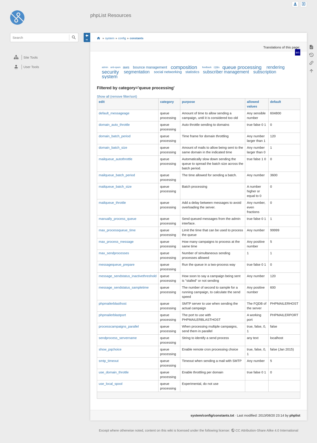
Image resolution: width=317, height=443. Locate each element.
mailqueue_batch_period (117, 175)
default (275, 102)
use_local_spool (110, 384)
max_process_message (116, 241)
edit (102, 102)
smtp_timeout (108, 361)
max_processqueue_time (117, 230)
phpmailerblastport (112, 315)
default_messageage (114, 113)
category (167, 102)
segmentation (137, 71)
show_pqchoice (110, 349)
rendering (275, 67)
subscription (264, 71)
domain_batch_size (113, 147)
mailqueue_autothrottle (115, 159)
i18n (216, 67)
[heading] (44, 57)
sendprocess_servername (118, 338)
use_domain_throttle (114, 372)
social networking (168, 72)
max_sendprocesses (114, 253)
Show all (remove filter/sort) (117, 96)
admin (105, 67)
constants (136, 38)
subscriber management (226, 71)
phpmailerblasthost (112, 303)
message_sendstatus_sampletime (124, 287)
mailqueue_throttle (112, 202)
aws (126, 67)
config (122, 38)
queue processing (242, 67)
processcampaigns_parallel (119, 326)
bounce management (150, 67)
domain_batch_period (114, 136)
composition (184, 67)
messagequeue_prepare (117, 264)
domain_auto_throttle (114, 124)
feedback (207, 67)
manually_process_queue (117, 219)
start (98, 38)
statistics (192, 72)
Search (73, 37)
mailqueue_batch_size (115, 186)
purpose (188, 102)
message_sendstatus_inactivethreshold (128, 276)
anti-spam (116, 67)
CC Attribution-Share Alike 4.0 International (267, 430)
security (110, 72)
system (109, 38)
